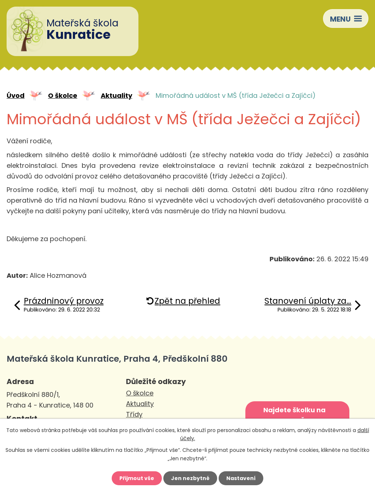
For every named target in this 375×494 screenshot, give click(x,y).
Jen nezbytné (190, 478)
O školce (62, 95)
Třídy (134, 414)
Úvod (16, 95)
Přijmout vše (136, 478)
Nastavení (241, 478)
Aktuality (116, 95)
